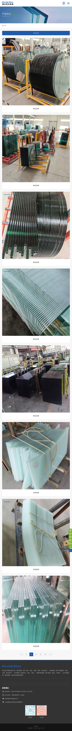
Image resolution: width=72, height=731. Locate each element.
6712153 (29, 691)
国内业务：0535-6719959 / (13, 691)
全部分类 (36, 33)
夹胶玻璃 (36, 492)
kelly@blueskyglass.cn (11, 698)
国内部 (30, 717)
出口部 (42, 717)
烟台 (40, 728)
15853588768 (15, 695)
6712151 (23, 691)
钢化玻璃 (36, 108)
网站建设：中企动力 (33, 728)
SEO (43, 728)
